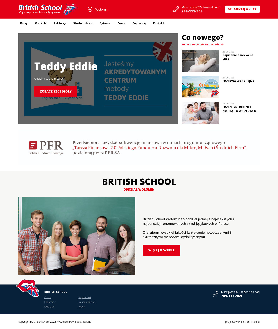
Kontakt (158, 23)
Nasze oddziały (87, 302)
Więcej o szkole (161, 250)
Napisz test (85, 297)
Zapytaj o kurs (244, 9)
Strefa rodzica (82, 23)
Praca (121, 23)
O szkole (41, 23)
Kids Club (49, 306)
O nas (47, 297)
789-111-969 (191, 11)
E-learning (49, 302)
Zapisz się (139, 23)
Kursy (24, 23)
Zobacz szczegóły (56, 91)
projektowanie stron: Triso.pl (242, 321)
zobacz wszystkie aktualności (201, 44)
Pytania (105, 23)
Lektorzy (60, 23)
